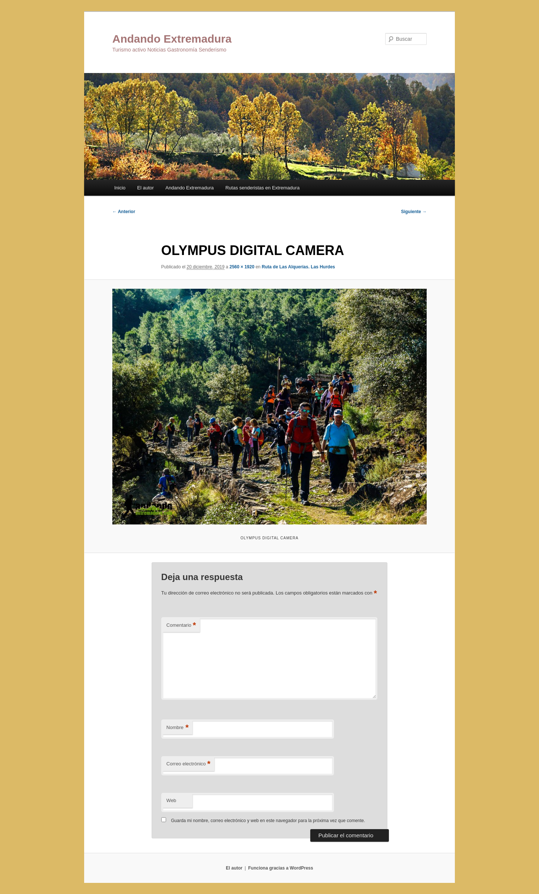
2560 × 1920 (241, 266)
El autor (145, 188)
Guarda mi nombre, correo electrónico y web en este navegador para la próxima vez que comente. (268, 820)
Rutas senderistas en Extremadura (262, 188)
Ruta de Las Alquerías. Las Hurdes (298, 266)
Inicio (119, 188)
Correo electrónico (188, 764)
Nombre (177, 727)
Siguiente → (414, 211)
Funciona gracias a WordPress (280, 868)
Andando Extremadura (172, 39)
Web (171, 800)
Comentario (181, 625)
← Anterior (123, 211)
